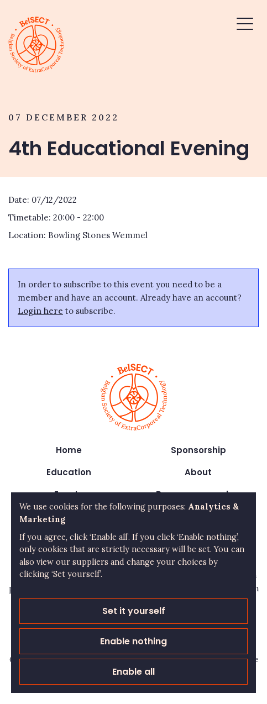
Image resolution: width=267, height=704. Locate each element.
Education (68, 472)
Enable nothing (133, 641)
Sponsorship (198, 450)
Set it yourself (133, 611)
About (198, 472)
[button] (245, 25)
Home (69, 450)
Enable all (133, 671)
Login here (40, 311)
